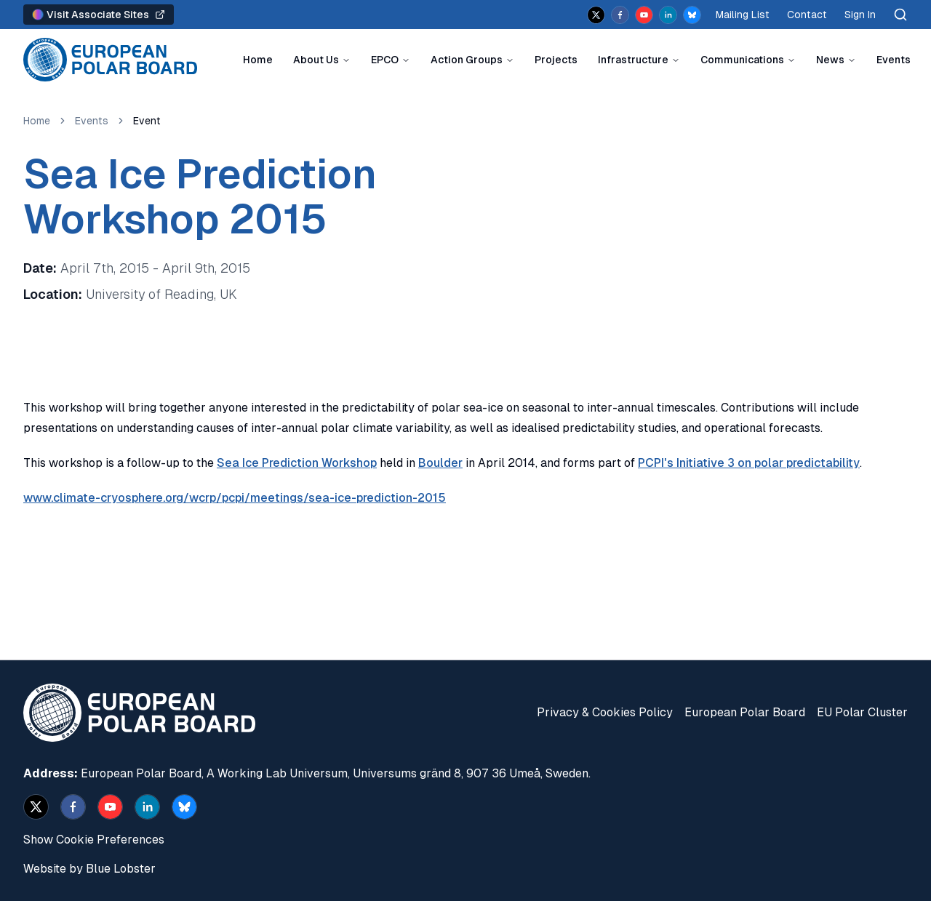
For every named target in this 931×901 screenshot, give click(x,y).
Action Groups (467, 59)
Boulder (440, 463)
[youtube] (644, 15)
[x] (596, 15)
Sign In (860, 14)
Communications (742, 59)
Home (258, 59)
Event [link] (147, 121)
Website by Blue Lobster (89, 869)
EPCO (385, 59)
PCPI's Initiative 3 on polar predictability (749, 463)
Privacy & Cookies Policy (605, 712)
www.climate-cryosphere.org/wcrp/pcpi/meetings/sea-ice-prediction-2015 (234, 498)
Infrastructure (633, 59)
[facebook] (620, 15)
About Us (316, 59)
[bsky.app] (692, 15)
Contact (807, 14)
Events (893, 59)
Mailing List (743, 14)
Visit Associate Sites (98, 14)
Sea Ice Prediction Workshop (297, 463)
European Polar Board (744, 712)
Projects (556, 59)
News (830, 59)
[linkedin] (668, 15)
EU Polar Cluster (862, 712)
